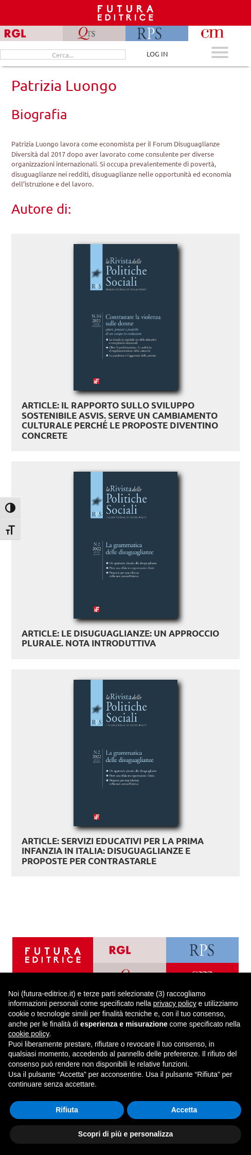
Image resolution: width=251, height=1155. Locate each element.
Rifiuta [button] (67, 1110)
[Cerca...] (63, 54)
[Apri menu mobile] (219, 54)
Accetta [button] (184, 1110)
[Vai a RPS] (202, 950)
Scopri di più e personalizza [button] (125, 1134)
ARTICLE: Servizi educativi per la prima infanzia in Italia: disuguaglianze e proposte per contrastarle (113, 850)
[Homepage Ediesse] (53, 954)
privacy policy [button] (174, 1003)
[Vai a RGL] (129, 950)
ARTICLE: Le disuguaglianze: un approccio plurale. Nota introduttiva (120, 638)
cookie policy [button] (28, 1034)
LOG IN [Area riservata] (157, 53)
